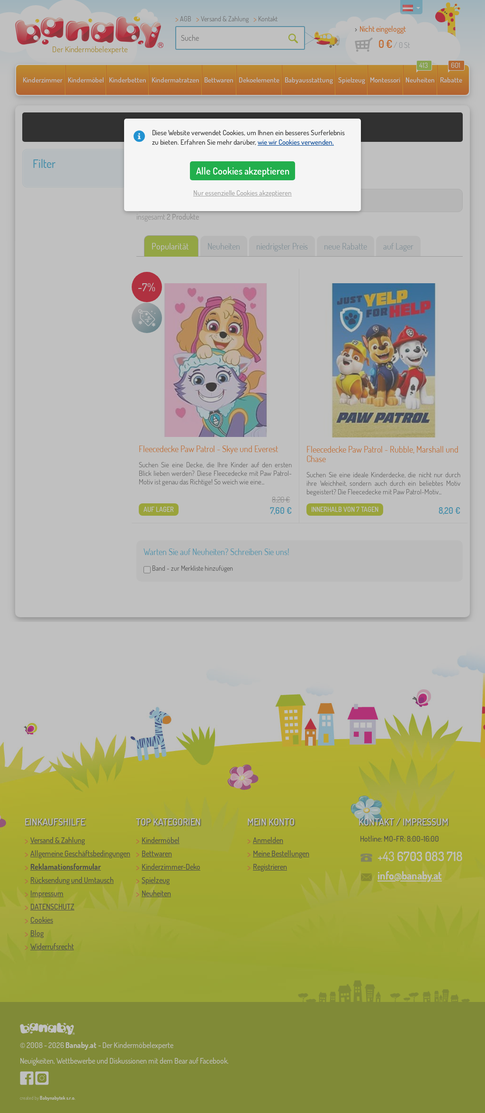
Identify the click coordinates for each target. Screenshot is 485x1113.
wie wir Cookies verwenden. (296, 142)
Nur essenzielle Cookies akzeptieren (242, 192)
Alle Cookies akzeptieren (242, 171)
